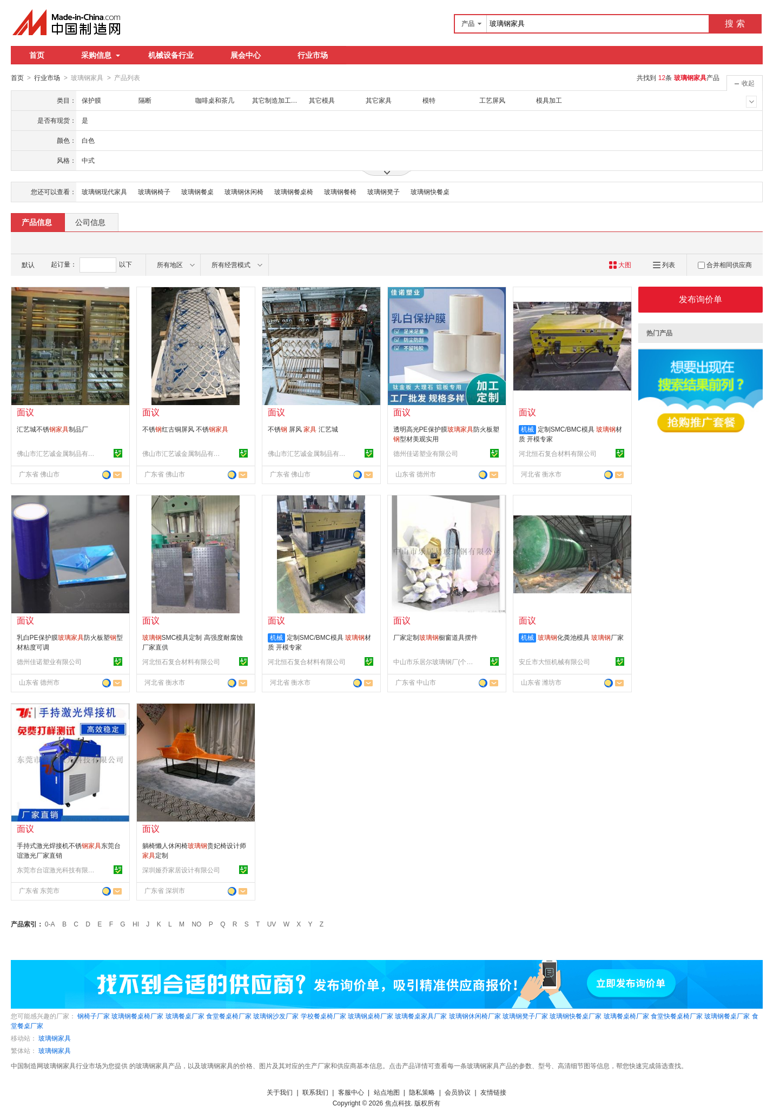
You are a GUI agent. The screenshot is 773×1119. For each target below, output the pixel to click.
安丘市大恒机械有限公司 (554, 661)
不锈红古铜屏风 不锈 (185, 429)
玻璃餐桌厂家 (185, 1015)
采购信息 (100, 55)
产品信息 (37, 221)
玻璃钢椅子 (154, 191)
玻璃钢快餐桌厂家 (576, 1015)
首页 (36, 55)
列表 (664, 264)
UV (271, 924)
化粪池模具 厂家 (581, 637)
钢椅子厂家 (93, 1015)
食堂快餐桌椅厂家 (677, 1015)
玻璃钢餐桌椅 (293, 191)
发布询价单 (700, 298)
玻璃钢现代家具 (104, 191)
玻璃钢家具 (54, 1038)
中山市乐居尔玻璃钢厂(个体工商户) (433, 661)
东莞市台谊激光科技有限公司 (57, 869)
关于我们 (280, 1092)
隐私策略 (422, 1092)
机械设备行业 (171, 55)
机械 (527, 429)
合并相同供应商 (725, 264)
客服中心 (351, 1092)
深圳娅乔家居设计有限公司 (181, 869)
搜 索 (734, 23)
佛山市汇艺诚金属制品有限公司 (57, 453)
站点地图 (387, 1092)
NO (196, 924)
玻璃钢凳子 (383, 191)
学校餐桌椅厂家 (323, 1015)
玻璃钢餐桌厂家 (727, 1015)
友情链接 (493, 1092)
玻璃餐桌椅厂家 (626, 1015)
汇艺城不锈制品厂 (52, 429)
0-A (50, 924)
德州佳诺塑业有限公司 (425, 453)
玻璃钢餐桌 (197, 191)
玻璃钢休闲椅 (243, 191)
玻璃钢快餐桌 (430, 191)
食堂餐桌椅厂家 (229, 1015)
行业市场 (313, 55)
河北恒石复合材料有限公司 (558, 453)
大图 (620, 264)
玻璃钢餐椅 (340, 191)
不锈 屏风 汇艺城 (303, 429)
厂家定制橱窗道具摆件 (435, 637)
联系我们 (315, 1092)
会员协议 (458, 1092)
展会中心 (245, 55)
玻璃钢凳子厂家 (525, 1015)
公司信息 (90, 221)
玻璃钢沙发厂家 (276, 1015)
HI (136, 924)
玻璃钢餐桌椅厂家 (137, 1015)
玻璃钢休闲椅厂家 (475, 1015)
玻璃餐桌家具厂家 (421, 1015)
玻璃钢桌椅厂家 (370, 1015)
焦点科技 (398, 1103)
